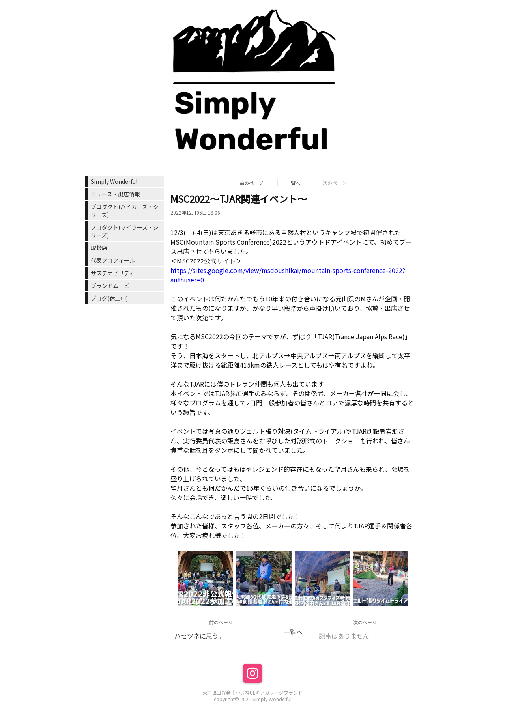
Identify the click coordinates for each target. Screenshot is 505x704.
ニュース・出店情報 (115, 194)
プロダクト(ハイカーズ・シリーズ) (125, 210)
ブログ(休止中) (109, 298)
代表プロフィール (113, 260)
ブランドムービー (113, 285)
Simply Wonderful (114, 181)
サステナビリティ (113, 273)
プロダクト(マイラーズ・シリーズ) (125, 231)
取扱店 (99, 248)
